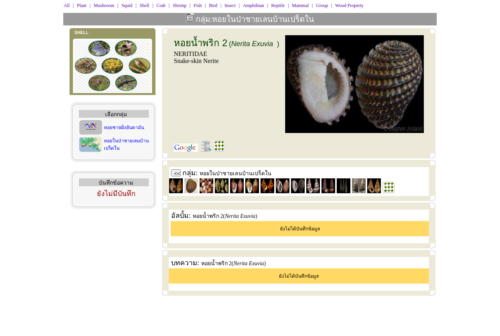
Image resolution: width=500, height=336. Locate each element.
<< (177, 173)
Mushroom (104, 5)
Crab (160, 5)
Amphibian (253, 5)
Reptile (278, 5)
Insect (230, 5)
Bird (213, 5)
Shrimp (179, 5)
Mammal (300, 5)
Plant (82, 5)
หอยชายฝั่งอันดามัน (124, 127)
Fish (198, 5)
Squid (126, 5)
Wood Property (349, 5)
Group (322, 5)
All (67, 5)
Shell (144, 5)
